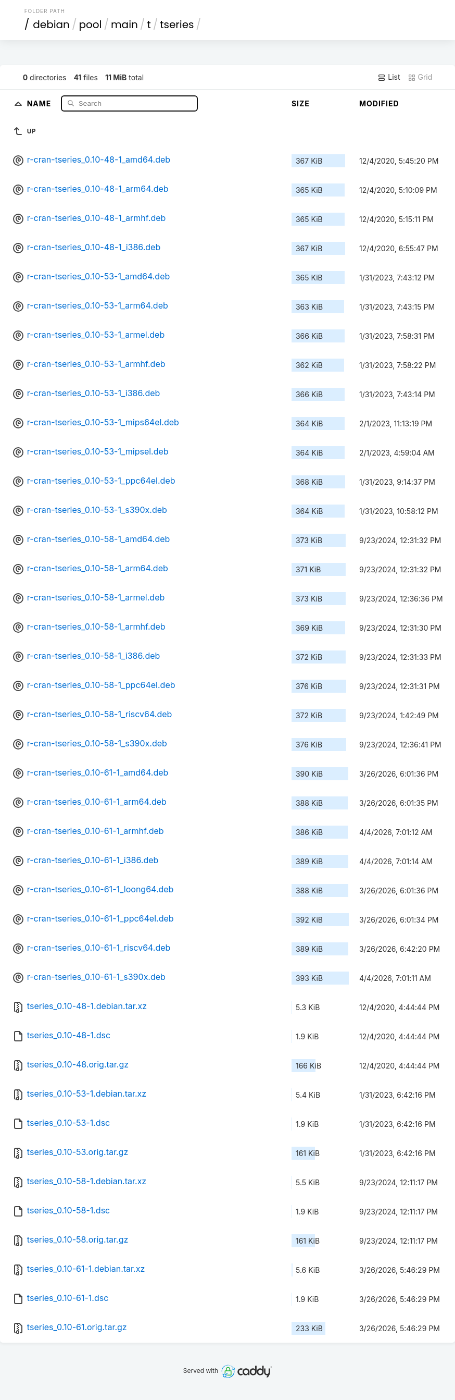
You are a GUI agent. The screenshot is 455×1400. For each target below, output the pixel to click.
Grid (420, 77)
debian (51, 24)
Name (40, 103)
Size (301, 103)
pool (90, 24)
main (124, 24)
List (388, 77)
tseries (177, 24)
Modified (379, 103)
